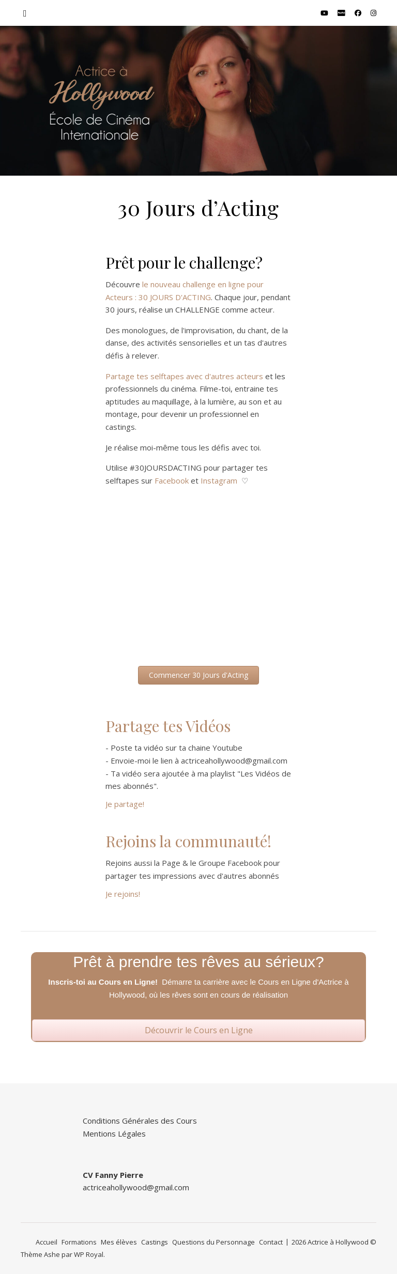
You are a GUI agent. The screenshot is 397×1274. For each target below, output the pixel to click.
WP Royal (88, 1254)
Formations (79, 1242)
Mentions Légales (114, 1133)
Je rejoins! (122, 894)
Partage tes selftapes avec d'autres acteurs (184, 376)
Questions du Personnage (213, 1242)
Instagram (219, 480)
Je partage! (124, 804)
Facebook (172, 480)
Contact (271, 1242)
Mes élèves (119, 1242)
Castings (154, 1242)
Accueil (46, 1242)
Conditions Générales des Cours (140, 1120)
